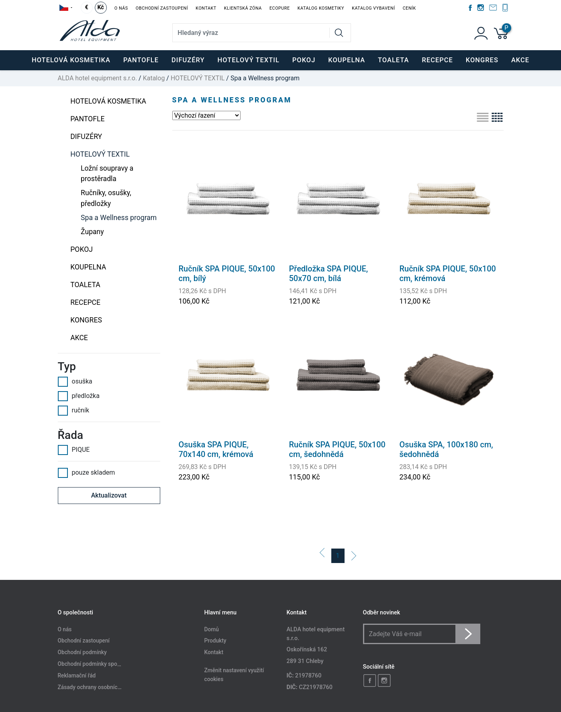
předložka (79, 396)
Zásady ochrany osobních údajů (97, 687)
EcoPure (279, 8)
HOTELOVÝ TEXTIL (197, 78)
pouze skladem (86, 472)
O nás (121, 8)
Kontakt (206, 8)
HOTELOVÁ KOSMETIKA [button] (71, 60)
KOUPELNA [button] (346, 60)
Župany (92, 232)
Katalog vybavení (373, 8)
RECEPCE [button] (437, 60)
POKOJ (81, 249)
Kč (100, 7)
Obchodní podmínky (82, 652)
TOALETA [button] (393, 60)
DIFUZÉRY (86, 137)
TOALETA (85, 285)
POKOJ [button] (304, 60)
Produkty (215, 641)
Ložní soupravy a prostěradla (107, 173)
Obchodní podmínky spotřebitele (98, 664)
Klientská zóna (243, 8)
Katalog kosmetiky (321, 8)
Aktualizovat (109, 495)
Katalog (154, 78)
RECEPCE (85, 302)
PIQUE (74, 450)
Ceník (409, 8)
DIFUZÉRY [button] (188, 60)
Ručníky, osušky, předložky (106, 198)
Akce (520, 60)
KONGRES (86, 320)
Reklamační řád (77, 675)
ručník (74, 410)
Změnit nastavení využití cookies (234, 675)
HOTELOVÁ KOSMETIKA (108, 101)
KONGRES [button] (482, 60)
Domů (211, 629)
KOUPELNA (88, 267)
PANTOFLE (141, 60)
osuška (75, 381)
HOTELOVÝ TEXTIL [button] (248, 60)
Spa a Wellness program (119, 218)
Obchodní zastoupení (162, 8)
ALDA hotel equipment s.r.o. (97, 78)
